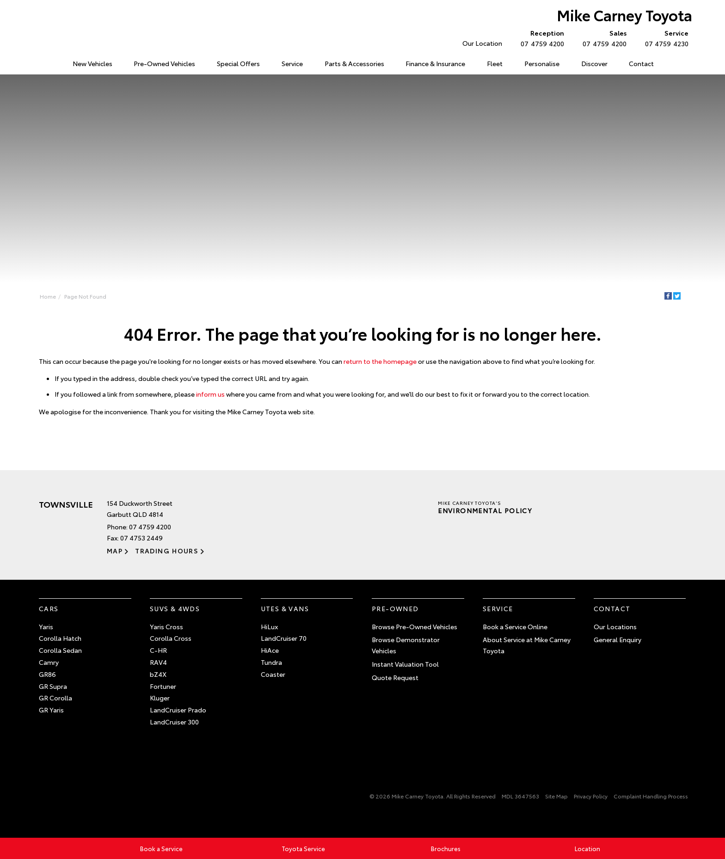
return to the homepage (380, 361)
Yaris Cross (166, 626)
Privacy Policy (591, 796)
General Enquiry (617, 639)
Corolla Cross (170, 638)
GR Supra (53, 686)
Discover (594, 63)
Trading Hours (166, 550)
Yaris (46, 626)
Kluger (160, 697)
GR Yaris (51, 709)
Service (292, 63)
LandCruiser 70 (284, 638)
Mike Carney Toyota (624, 14)
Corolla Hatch (60, 638)
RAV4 (158, 662)
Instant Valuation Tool (405, 664)
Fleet (495, 63)
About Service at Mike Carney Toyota (527, 645)
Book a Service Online (515, 626)
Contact (641, 63)
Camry (49, 662)
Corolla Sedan (60, 650)
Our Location (482, 43)
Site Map (556, 796)
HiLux (269, 626)
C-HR (158, 650)
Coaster (273, 674)
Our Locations (615, 626)
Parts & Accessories (354, 63)
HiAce (270, 650)
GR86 (47, 674)
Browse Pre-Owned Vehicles (414, 626)
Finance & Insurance (435, 63)
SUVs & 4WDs (175, 608)
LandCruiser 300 (174, 721)
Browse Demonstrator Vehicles (406, 645)
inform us (210, 394)
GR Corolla (55, 697)
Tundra (271, 662)
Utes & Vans (285, 608)
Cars (49, 608)
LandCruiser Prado (178, 709)
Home (40, 62)
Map (115, 550)
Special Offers (238, 63)
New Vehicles (92, 63)
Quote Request (395, 677)
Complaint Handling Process (651, 796)
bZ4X (158, 674)
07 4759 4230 (664, 38)
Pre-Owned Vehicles (164, 63)
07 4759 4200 (540, 38)
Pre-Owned (395, 608)
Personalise (541, 63)
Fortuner (163, 686)
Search (674, 64)
